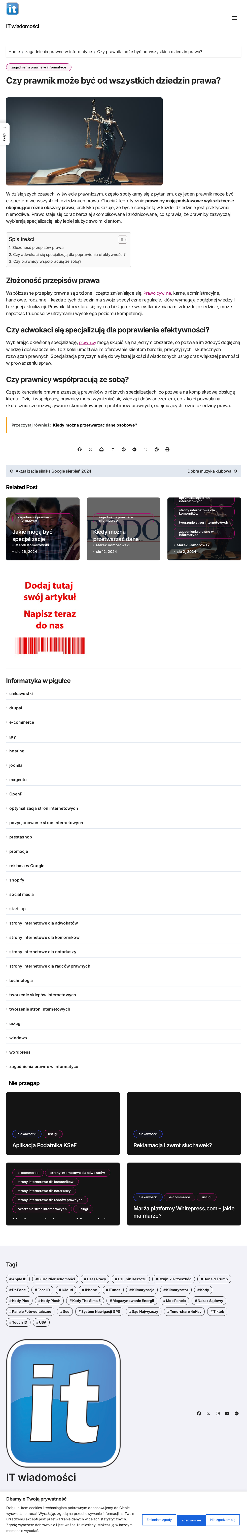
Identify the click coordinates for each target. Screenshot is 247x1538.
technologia (21, 1001)
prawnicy (88, 363)
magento (18, 800)
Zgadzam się (222, 1516)
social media (21, 915)
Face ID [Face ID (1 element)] (44, 1311)
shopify (16, 901)
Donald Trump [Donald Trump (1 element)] (215, 1300)
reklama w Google (26, 887)
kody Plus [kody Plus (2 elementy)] (20, 1322)
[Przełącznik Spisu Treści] (126, 261)
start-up (17, 930)
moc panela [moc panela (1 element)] (176, 1322)
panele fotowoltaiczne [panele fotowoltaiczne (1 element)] (31, 1333)
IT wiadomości (25, 26)
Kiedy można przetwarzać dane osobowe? (115, 560)
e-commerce (21, 743)
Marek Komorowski (32, 566)
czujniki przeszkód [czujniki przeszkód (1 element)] (175, 1300)
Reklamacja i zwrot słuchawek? (172, 1166)
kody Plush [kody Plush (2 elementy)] (50, 1322)
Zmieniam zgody (136, 1516)
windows (18, 1059)
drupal (15, 729)
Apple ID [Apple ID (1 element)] (19, 1300)
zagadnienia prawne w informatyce (38, 67)
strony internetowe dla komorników (197, 532)
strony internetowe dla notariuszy (42, 973)
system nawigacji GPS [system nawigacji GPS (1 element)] (100, 1333)
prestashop (20, 858)
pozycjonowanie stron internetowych (46, 844)
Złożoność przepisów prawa (40, 269)
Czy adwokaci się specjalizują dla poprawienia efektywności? (72, 275)
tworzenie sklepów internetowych (42, 1016)
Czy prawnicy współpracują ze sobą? (49, 282)
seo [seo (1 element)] (66, 1333)
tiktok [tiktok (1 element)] (218, 1333)
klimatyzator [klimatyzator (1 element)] (177, 1311)
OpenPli (16, 815)
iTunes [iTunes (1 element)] (114, 1311)
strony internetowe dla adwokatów (43, 944)
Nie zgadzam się (180, 1516)
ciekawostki (21, 714)
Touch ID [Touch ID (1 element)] (19, 1343)
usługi (15, 1044)
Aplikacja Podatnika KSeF (44, 1166)
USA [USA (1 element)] (42, 1343)
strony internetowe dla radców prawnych (49, 987)
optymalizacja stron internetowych (194, 520)
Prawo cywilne (158, 314)
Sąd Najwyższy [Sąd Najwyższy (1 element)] (145, 1333)
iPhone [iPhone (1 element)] (91, 1311)
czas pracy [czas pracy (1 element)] (96, 1300)
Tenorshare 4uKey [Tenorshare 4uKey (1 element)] (185, 1333)
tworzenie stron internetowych (203, 544)
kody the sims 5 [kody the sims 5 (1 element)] (86, 1322)
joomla (15, 786)
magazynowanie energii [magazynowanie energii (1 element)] (133, 1322)
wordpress (19, 1073)
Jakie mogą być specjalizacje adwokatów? (32, 560)
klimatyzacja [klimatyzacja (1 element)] (143, 1311)
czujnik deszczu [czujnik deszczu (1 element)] (132, 1300)
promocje (18, 872)
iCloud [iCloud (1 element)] (67, 1311)
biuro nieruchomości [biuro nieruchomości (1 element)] (56, 1300)
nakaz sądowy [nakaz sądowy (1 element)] (210, 1322)
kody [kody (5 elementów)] (204, 1311)
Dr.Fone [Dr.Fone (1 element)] (19, 1311)
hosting (16, 772)
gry (12, 757)
